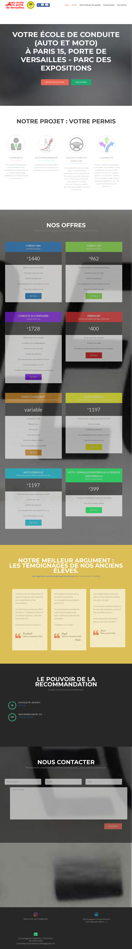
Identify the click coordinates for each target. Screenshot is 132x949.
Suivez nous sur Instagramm (36, 919)
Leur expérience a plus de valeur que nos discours (53, 576)
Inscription (122, 5)
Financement (108, 5)
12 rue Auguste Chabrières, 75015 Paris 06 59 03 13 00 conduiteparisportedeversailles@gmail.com (35, 941)
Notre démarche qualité (90, 5)
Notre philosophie (55, 82)
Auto (67, 5)
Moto (74, 5)
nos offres (81, 82)
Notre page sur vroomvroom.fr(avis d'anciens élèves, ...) (96, 920)
